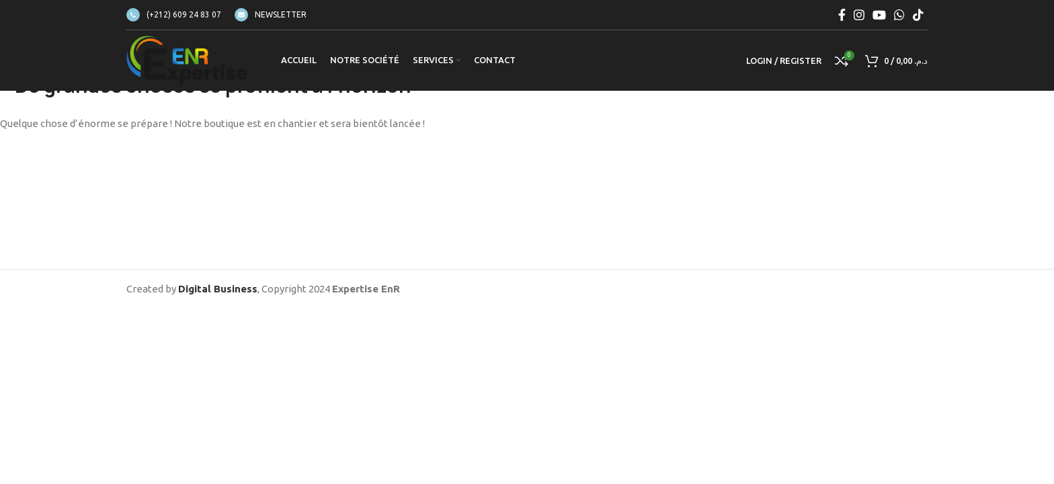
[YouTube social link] (879, 15)
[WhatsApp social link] (899, 15)
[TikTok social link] (918, 15)
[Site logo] (186, 59)
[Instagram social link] (859, 15)
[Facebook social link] (842, 15)
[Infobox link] (173, 15)
